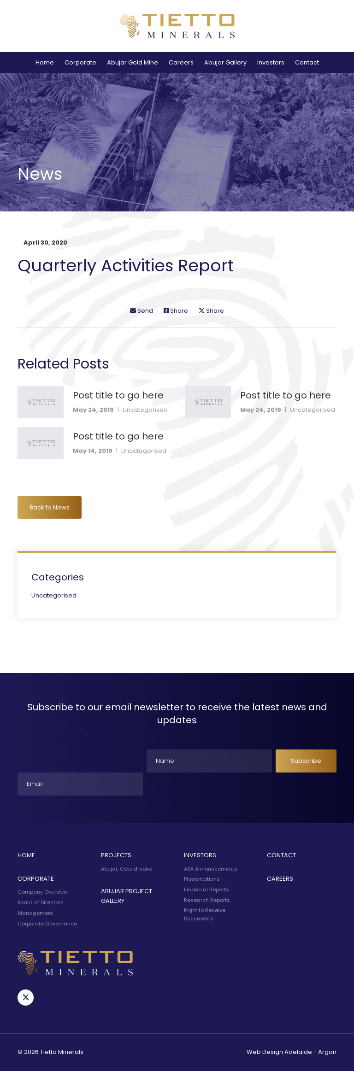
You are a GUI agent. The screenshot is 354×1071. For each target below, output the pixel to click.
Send (141, 311)
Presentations (202, 879)
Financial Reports (206, 889)
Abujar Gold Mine (132, 62)
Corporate (80, 62)
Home (44, 62)
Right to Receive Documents (204, 914)
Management (35, 913)
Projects (116, 855)
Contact (307, 62)
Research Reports (207, 900)
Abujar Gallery (225, 62)
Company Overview (43, 891)
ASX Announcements (210, 868)
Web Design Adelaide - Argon (291, 1052)
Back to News (50, 507)
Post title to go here (118, 395)
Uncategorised (145, 409)
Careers (181, 62)
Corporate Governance (47, 923)
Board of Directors (41, 902)
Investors (270, 62)
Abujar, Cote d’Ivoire (126, 868)
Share (176, 311)
